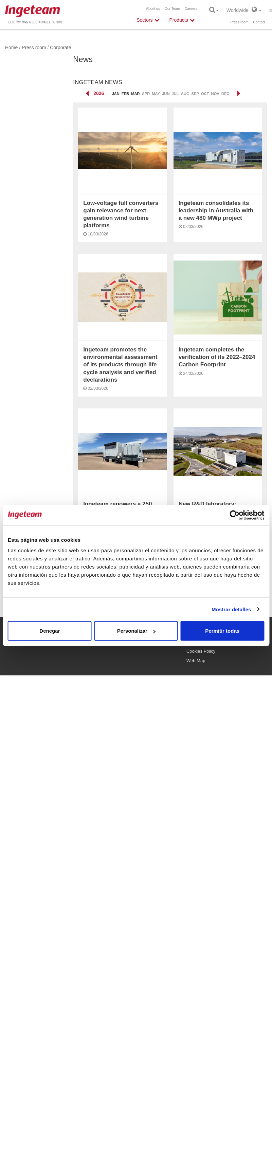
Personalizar (136, 631)
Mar (135, 94)
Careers (191, 9)
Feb (125, 94)
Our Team (172, 9)
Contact (259, 22)
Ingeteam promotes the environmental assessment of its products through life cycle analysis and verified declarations (120, 364)
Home (11, 47)
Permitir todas (222, 631)
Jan (115, 94)
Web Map (195, 660)
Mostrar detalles (231, 609)
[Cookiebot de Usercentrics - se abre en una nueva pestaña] (234, 515)
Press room (239, 22)
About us (153, 9)
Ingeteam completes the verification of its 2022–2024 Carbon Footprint (217, 357)
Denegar (49, 631)
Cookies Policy (200, 651)
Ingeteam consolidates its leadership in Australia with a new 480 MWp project (216, 210)
